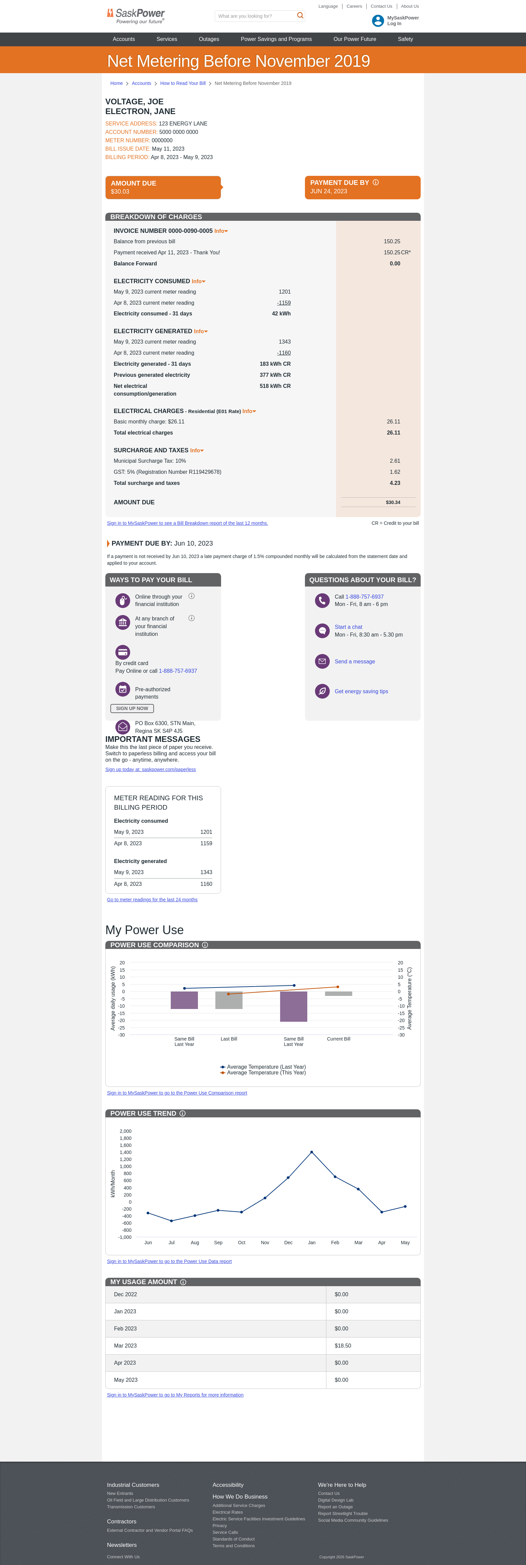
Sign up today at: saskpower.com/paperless (150, 769)
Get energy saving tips (361, 691)
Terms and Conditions (234, 1545)
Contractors (122, 1521)
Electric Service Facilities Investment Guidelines (259, 1518)
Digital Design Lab (336, 1500)
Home (116, 83)
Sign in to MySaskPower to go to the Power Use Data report (169, 1261)
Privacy (220, 1525)
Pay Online (128, 671)
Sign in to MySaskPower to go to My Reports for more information (175, 1395)
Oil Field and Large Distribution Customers (148, 1500)
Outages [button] (209, 39)
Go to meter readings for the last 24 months (152, 899)
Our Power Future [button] (354, 39)
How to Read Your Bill (183, 83)
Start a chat (348, 627)
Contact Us (381, 6)
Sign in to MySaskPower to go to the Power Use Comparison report (177, 1093)
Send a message (355, 661)
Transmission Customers (131, 1506)
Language (328, 6)
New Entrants (120, 1493)
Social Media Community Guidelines (353, 1520)
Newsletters (122, 1545)
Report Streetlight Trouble (343, 1513)
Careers (354, 6)
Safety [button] (405, 39)
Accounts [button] (124, 39)
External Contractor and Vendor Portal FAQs (150, 1530)
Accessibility (228, 1485)
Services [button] (167, 39)
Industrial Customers (133, 1485)
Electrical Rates (228, 1512)
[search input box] (260, 16)
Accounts (141, 83)
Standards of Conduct (234, 1539)
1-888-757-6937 (178, 671)
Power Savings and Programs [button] (276, 39)
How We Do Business (240, 1497)
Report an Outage (335, 1506)
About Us (410, 6)
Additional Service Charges (239, 1505)
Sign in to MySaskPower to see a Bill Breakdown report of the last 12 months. (187, 523)
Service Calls (225, 1532)
